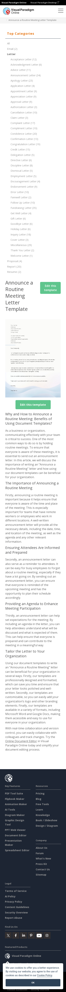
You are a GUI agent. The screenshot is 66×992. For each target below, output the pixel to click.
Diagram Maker (15, 815)
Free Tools (42, 804)
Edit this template (50, 288)
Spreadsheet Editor (17, 850)
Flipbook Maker (14, 799)
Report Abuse (13, 917)
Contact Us (43, 869)
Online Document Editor (21, 741)
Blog (38, 799)
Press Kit (41, 864)
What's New (43, 858)
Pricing (40, 793)
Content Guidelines (17, 907)
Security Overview (16, 912)
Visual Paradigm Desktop (44, 2)
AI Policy (10, 896)
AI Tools (10, 809)
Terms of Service (16, 891)
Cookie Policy (44, 975)
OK (33, 982)
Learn (39, 809)
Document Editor (15, 835)
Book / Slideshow (46, 820)
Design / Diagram (47, 825)
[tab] (33, 34)
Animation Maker (16, 804)
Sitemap (41, 874)
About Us (41, 847)
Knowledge (43, 815)
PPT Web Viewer (15, 830)
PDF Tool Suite (14, 793)
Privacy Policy (13, 901)
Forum (40, 853)
